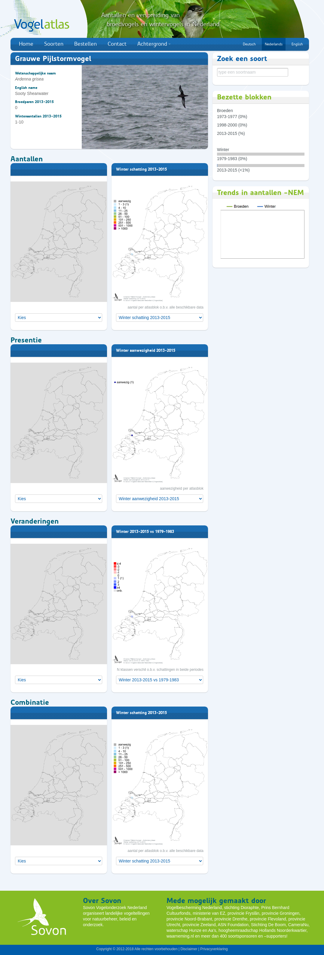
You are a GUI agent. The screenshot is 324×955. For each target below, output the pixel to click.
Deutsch (249, 44)
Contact (117, 43)
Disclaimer (188, 949)
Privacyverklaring (214, 949)
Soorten (53, 43)
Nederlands (274, 44)
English (297, 44)
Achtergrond (154, 43)
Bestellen (85, 43)
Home (26, 43)
